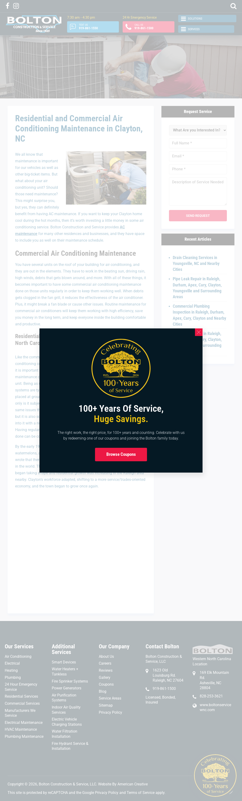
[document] (121, 400)
